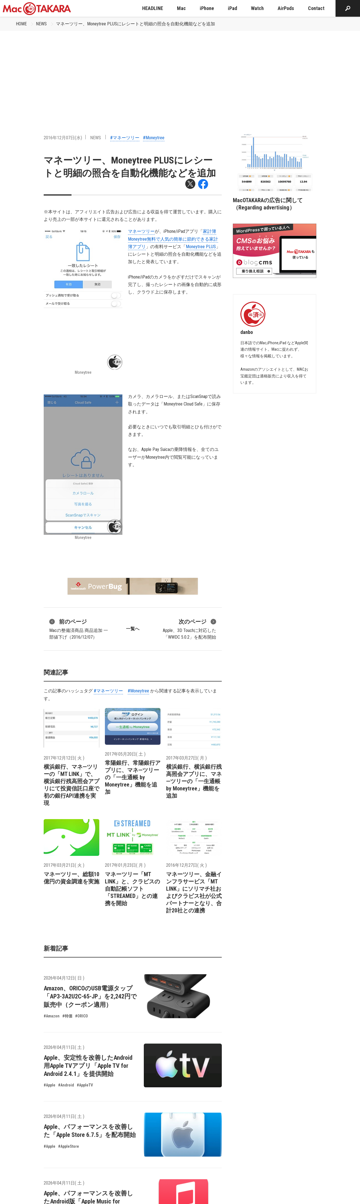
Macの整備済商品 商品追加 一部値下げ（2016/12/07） (78, 628)
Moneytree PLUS (201, 246)
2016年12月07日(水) (63, 137)
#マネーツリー (124, 137)
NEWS (41, 23)
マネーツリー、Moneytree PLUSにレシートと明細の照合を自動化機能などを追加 (135, 23)
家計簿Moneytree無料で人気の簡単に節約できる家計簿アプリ (173, 239)
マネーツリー (141, 231)
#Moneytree (153, 137)
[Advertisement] (180, 73)
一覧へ (132, 628)
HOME (21, 23)
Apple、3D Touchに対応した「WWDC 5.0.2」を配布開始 (189, 628)
